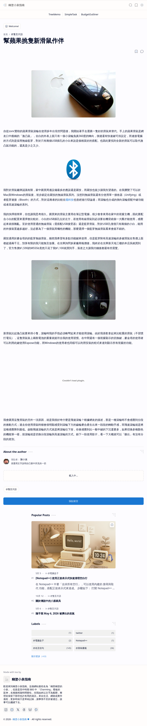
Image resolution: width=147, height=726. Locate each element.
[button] (5, 5)
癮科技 (70, 199)
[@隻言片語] (11, 489)
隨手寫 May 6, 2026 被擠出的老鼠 (55, 613)
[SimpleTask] (71, 14)
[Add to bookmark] (112, 524)
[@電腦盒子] (53, 573)
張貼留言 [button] (73, 501)
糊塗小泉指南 (16, 5)
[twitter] (95, 633)
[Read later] (136, 51)
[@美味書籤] (95, 648)
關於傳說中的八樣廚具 (48, 600)
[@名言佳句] (52, 648)
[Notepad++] (95, 640)
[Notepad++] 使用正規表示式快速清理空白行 (61, 578)
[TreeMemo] (55, 14)
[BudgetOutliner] (89, 14)
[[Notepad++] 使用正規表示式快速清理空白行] (73, 544)
